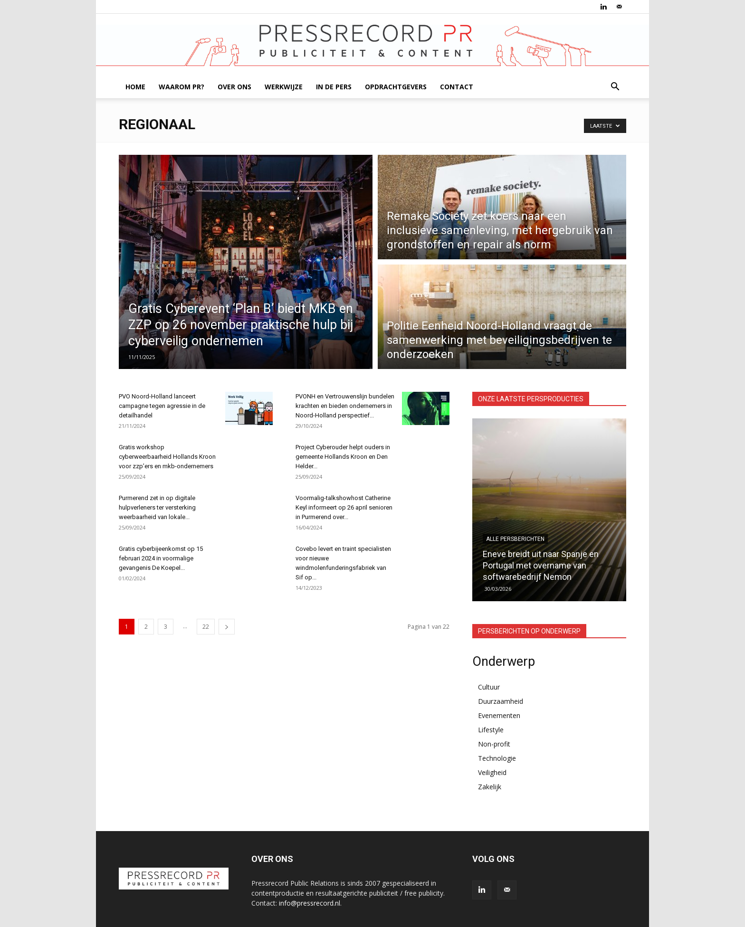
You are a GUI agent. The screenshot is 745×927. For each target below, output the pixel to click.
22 (205, 627)
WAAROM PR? (181, 86)
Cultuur (489, 686)
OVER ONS (234, 86)
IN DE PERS (334, 86)
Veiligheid (492, 772)
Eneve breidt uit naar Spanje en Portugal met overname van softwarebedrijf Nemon (541, 565)
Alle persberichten (515, 539)
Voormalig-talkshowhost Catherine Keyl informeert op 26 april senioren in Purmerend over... (344, 507)
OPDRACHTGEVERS (396, 86)
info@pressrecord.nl (309, 903)
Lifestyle (491, 729)
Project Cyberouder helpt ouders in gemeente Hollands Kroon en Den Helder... (343, 457)
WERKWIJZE (284, 86)
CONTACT (456, 86)
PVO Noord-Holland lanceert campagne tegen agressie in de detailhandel (162, 406)
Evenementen (499, 715)
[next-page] (227, 626)
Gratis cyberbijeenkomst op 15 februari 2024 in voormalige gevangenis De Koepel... (161, 558)
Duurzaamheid (500, 701)
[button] (614, 87)
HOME (135, 86)
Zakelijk (489, 786)
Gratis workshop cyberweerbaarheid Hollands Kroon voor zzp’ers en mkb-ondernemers (167, 457)
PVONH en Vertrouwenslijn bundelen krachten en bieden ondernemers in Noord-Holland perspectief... (345, 406)
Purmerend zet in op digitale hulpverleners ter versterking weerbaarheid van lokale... (157, 507)
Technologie (497, 758)
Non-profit (494, 743)
